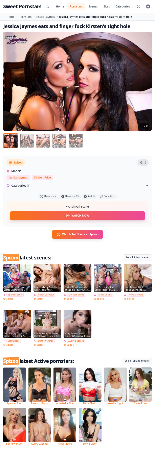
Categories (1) (77, 187)
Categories (122, 6)
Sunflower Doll (45, 342)
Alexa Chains (105, 296)
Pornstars (76, 6)
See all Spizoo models (137, 362)
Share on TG (70, 198)
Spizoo (16, 164)
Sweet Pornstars (22, 6)
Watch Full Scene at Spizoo (77, 236)
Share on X (48, 198)
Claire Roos (14, 342)
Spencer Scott (15, 296)
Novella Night (136, 296)
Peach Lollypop (46, 296)
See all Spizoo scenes (137, 258)
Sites (106, 6)
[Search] (47, 6)
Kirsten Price (42, 179)
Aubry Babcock (76, 342)
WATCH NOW (77, 217)
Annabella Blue (76, 296)
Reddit (89, 198)
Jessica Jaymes (45, 17)
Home (60, 6)
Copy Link (107, 198)
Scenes (93, 6)
